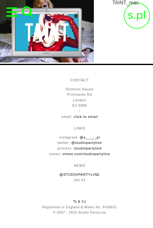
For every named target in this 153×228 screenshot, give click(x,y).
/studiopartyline (88, 148)
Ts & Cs (79, 201)
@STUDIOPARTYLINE (79, 174)
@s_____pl (90, 137)
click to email (86, 117)
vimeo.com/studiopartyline (86, 154)
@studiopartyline (86, 142)
